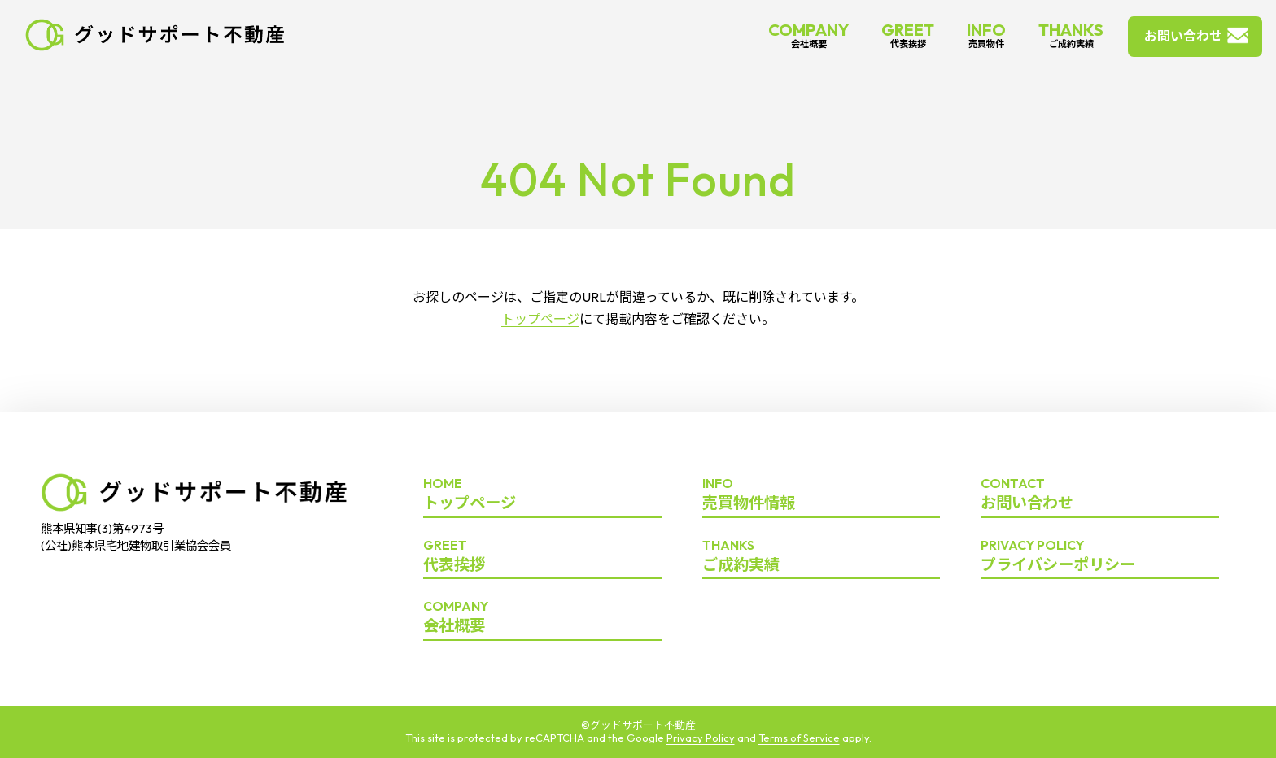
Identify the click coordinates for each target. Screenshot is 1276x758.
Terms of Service (799, 737)
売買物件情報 (821, 494)
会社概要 (542, 617)
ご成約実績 (821, 556)
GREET (907, 35)
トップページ (540, 319)
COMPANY (808, 35)
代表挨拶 (542, 556)
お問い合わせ (1183, 36)
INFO (986, 35)
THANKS (1070, 35)
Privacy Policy (700, 737)
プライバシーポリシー (1100, 556)
